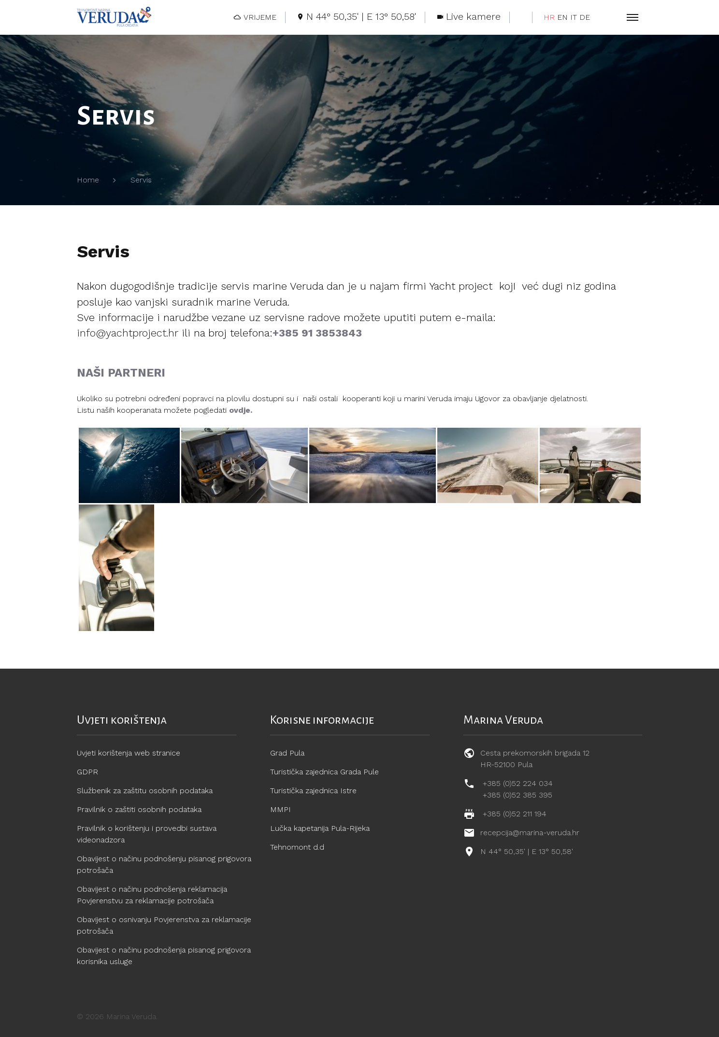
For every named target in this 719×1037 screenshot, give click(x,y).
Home (88, 179)
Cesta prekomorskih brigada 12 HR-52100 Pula (535, 758)
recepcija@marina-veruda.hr (529, 832)
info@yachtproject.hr (127, 333)
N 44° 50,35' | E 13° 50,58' (526, 851)
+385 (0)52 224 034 (518, 783)
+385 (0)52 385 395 (517, 794)
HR (549, 17)
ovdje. (240, 410)
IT (573, 17)
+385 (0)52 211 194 (514, 813)
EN (562, 17)
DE (584, 17)
